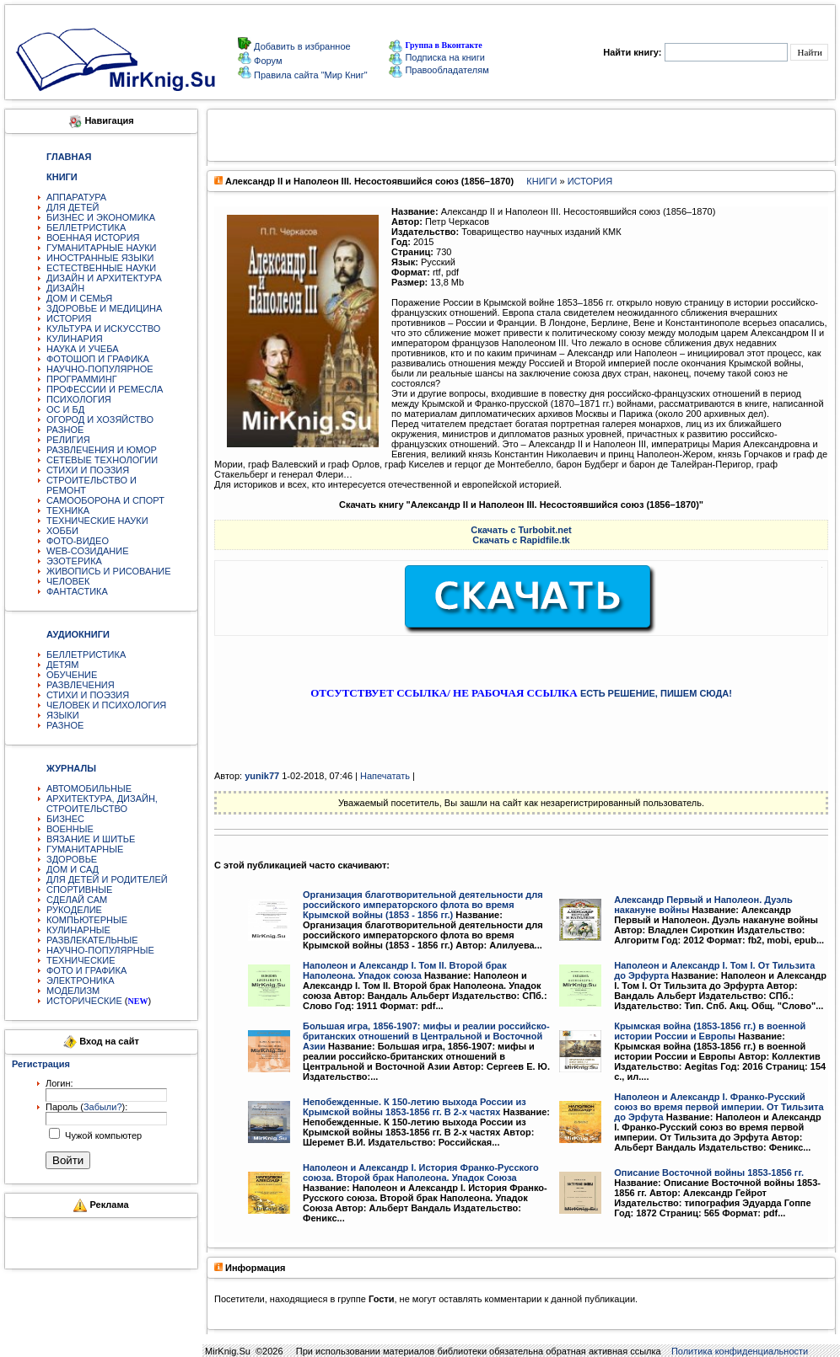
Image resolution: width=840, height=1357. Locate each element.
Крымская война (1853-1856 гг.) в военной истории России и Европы (709, 1031)
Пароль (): (86, 1107)
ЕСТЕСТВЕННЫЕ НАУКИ (101, 268)
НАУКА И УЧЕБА (82, 349)
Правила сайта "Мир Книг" (309, 75)
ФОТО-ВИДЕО (77, 541)
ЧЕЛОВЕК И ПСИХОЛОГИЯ (106, 705)
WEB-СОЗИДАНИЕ (87, 551)
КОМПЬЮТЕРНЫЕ (86, 920)
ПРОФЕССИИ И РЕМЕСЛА (104, 389)
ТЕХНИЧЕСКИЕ (81, 960)
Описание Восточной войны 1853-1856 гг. (709, 1172)
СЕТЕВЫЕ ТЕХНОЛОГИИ (102, 460)
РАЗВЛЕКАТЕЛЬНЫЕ (92, 940)
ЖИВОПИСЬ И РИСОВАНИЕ (108, 571)
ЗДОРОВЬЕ (71, 859)
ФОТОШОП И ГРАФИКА (97, 359)
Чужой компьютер (102, 1135)
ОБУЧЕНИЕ (71, 675)
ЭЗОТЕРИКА (74, 561)
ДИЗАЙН (65, 288)
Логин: (59, 1083)
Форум (266, 61)
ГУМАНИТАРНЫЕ (84, 849)
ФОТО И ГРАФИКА (86, 970)
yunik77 (262, 776)
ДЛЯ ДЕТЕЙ (72, 207)
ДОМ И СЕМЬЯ (79, 298)
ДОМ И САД (72, 869)
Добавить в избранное (301, 46)
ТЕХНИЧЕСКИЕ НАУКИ (97, 521)
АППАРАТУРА (76, 197)
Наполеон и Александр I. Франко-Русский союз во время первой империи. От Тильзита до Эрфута (718, 1107)
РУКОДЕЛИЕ (74, 910)
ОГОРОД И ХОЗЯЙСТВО (99, 419)
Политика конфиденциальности (739, 1351)
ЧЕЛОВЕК (68, 581)
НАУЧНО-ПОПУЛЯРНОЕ (99, 369)
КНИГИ (541, 181)
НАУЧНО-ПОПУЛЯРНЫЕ (100, 950)
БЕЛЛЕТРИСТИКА (86, 227)
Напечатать (385, 776)
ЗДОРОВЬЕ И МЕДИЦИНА (104, 308)
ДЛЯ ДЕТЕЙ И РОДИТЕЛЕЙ (107, 879)
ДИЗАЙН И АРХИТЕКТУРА (104, 278)
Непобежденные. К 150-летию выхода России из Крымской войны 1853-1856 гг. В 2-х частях (414, 1107)
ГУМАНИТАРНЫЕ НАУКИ (101, 248)
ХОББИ (62, 531)
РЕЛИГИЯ (68, 440)
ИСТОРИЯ (68, 318)
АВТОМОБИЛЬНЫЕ (89, 788)
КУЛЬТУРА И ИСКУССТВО (103, 328)
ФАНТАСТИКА (77, 591)
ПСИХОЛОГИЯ (78, 399)
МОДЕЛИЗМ (73, 991)
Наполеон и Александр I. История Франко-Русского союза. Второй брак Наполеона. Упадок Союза (421, 1172)
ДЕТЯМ (62, 665)
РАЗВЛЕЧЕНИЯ (80, 685)
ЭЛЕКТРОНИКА (80, 980)
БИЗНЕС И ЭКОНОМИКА (100, 217)
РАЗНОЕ (64, 430)
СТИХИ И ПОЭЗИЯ (87, 470)
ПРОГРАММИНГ (81, 379)
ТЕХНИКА (67, 510)
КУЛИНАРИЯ (74, 339)
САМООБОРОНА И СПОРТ (105, 500)
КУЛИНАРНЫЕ (78, 930)
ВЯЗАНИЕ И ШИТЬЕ (90, 839)
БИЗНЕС (65, 819)
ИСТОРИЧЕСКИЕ (84, 1001)
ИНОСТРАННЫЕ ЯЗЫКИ (99, 258)
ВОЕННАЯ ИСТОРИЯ (93, 237)
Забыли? (102, 1107)
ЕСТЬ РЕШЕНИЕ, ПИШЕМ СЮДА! (656, 693)
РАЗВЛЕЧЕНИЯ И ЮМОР (101, 450)
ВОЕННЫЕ (70, 829)
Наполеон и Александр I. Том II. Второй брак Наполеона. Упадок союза (405, 970)
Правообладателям (438, 70)
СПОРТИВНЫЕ (79, 889)
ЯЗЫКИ (62, 715)
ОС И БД (65, 409)
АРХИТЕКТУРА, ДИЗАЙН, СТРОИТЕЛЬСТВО (102, 803)
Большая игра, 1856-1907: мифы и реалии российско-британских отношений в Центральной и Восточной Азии (426, 1036)
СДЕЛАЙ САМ (76, 900)
